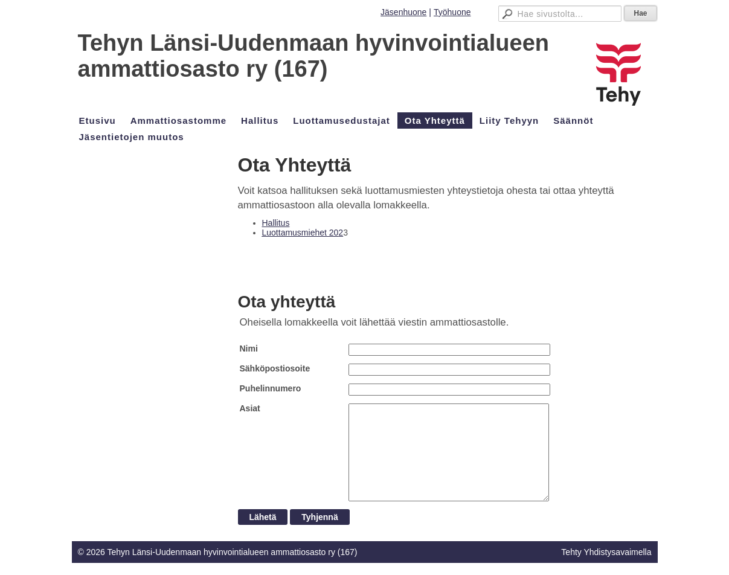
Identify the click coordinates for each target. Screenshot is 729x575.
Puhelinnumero (270, 388)
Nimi (249, 348)
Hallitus (276, 223)
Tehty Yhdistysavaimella (606, 552)
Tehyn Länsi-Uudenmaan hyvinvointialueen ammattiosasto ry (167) (314, 56)
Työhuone (452, 12)
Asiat (250, 408)
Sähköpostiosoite (275, 368)
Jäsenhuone (403, 12)
